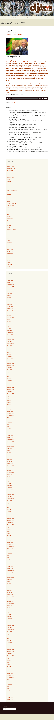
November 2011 (10, 651)
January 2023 (10, 361)
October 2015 (10, 548)
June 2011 (9, 662)
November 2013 (10, 599)
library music (10, 220)
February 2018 (10, 487)
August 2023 (9, 345)
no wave (9, 225)
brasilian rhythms (10, 177)
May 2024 (9, 326)
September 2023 (10, 343)
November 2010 (10, 677)
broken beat (9, 181)
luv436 (11, 31)
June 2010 (9, 688)
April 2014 (9, 588)
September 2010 (10, 682)
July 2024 (9, 321)
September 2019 (10, 446)
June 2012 (9, 636)
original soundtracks (11, 229)
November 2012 (10, 625)
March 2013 (9, 616)
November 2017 (10, 494)
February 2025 (10, 306)
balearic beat (10, 170)
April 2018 (9, 483)
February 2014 (10, 592)
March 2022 (9, 380)
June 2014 (9, 583)
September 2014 (10, 577)
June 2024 (9, 324)
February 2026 (10, 280)
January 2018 (10, 489)
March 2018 (9, 485)
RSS (12, 104)
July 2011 (9, 660)
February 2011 (10, 671)
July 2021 (9, 398)
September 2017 (10, 498)
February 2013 (10, 618)
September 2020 (10, 420)
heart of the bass (10, 210)
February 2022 (10, 382)
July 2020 (9, 424)
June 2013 (9, 610)
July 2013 (9, 607)
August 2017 (9, 500)
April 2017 (9, 509)
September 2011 (10, 655)
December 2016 (10, 518)
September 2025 (10, 291)
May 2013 (9, 612)
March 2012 (9, 642)
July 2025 (9, 295)
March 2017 (9, 511)
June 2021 (9, 400)
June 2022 (9, 374)
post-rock (9, 234)
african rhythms (10, 166)
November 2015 (10, 546)
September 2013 (10, 603)
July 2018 (9, 476)
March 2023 (9, 356)
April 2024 (9, 328)
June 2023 (9, 350)
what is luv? (3, 17)
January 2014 (10, 594)
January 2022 (10, 385)
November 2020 (10, 415)
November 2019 (10, 441)
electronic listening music (12, 199)
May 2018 (9, 481)
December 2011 (10, 649)
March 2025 (9, 304)
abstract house (10, 164)
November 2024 (10, 313)
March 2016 (9, 537)
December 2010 (10, 675)
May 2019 (9, 455)
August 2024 (9, 319)
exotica (8, 201)
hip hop (8, 212)
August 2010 (9, 684)
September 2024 (10, 317)
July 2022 (9, 372)
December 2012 (10, 623)
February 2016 (10, 540)
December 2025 (10, 284)
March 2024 (9, 330)
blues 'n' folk (9, 175)
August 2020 (9, 422)
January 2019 (10, 463)
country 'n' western (11, 186)
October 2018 (10, 470)
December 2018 (10, 465)
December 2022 (10, 363)
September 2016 (10, 524)
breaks (8, 179)
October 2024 (10, 315)
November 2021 (10, 389)
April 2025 (9, 302)
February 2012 (10, 644)
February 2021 (10, 409)
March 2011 (9, 668)
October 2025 (10, 289)
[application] (27, 98)
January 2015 (10, 568)
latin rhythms (10, 218)
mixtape (20, 34)
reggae (8, 240)
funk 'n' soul (9, 207)
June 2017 (9, 505)
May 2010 (9, 690)
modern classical (10, 223)
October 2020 (10, 417)
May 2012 (9, 638)
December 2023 (10, 337)
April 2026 (9, 275)
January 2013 (10, 620)
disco (8, 188)
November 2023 (10, 339)
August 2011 (9, 658)
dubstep (9, 194)
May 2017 (9, 507)
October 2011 (10, 653)
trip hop (8, 262)
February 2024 (10, 332)
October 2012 (10, 627)
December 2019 (10, 439)
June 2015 (9, 557)
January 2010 (10, 699)
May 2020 (9, 428)
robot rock (9, 242)
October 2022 (10, 367)
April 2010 (9, 693)
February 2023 (10, 358)
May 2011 (9, 664)
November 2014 (10, 572)
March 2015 (9, 564)
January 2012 (10, 647)
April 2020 (9, 430)
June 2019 (9, 452)
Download (12, 102)
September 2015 (10, 551)
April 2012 (9, 640)
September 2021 (10, 393)
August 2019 (9, 448)
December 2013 (10, 596)
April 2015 (9, 562)
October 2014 (10, 575)
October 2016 (10, 522)
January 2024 (10, 334)
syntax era (9, 255)
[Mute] (42, 98)
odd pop (9, 227)
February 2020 (10, 435)
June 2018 (9, 479)
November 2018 (10, 468)
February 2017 (10, 513)
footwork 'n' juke (10, 205)
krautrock (9, 216)
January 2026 (10, 282)
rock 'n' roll (9, 244)
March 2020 (9, 433)
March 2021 (9, 406)
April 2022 (9, 378)
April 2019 (9, 457)
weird (8, 266)
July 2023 (9, 348)
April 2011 (9, 666)
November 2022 (10, 365)
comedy (9, 183)
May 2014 (9, 586)
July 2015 (9, 555)
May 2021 (9, 402)
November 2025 (10, 286)
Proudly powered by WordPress (12, 717)
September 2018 (10, 472)
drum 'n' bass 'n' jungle (12, 190)
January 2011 (10, 673)
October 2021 (10, 391)
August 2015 (9, 553)
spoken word (10, 251)
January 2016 (10, 542)
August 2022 (9, 369)
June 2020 (9, 426)
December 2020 (10, 413)
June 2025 (9, 297)
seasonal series (10, 247)
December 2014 (10, 570)
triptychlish (9, 264)
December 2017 (10, 492)
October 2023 (10, 341)
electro (8, 196)
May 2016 (9, 533)
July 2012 (9, 634)
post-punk (9, 231)
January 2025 (10, 308)
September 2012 (10, 629)
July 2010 (9, 686)
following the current (11, 203)
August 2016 (9, 527)
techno (8, 258)
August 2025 (9, 293)
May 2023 (9, 352)
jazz (8, 214)
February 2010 (10, 697)
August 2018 (9, 474)
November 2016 (10, 520)
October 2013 (10, 601)
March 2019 (9, 459)
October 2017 (10, 496)
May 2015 (9, 559)
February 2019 (10, 461)
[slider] (25, 98)
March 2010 (9, 695)
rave (15, 34)
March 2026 (9, 278)
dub (8, 192)
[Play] (7, 98)
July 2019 (9, 450)
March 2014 (9, 590)
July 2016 (9, 529)
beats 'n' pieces (10, 172)
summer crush (10, 253)
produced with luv (13, 17)
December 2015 (10, 544)
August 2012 (9, 631)
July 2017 (9, 503)
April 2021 (9, 404)
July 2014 (9, 581)
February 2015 (10, 566)
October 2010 (10, 679)
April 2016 (9, 535)
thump (8, 260)
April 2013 (9, 614)
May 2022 (9, 376)
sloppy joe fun (10, 249)
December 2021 (10, 387)
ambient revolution (24, 17)
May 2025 (9, 299)
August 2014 (9, 579)
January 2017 (10, 516)
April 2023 (9, 354)
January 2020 (10, 437)
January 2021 (10, 411)
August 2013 (9, 605)
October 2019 (10, 444)
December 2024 (10, 310)
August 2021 (9, 396)
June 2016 (9, 531)
